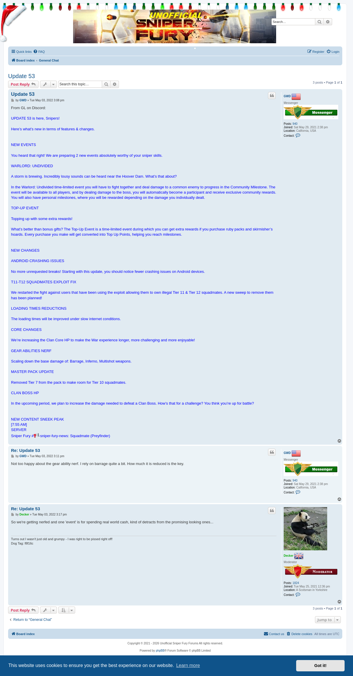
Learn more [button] (188, 665)
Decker (288, 555)
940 (295, 123)
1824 (296, 583)
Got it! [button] (320, 665)
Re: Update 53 (25, 450)
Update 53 (21, 76)
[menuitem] (39, 51)
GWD (287, 96)
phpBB (160, 650)
